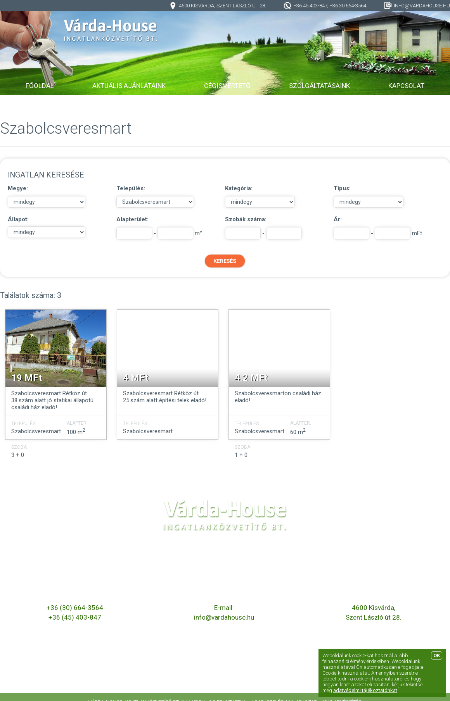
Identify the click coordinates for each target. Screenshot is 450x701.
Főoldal (40, 86)
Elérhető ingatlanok (97, 666)
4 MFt (135, 377)
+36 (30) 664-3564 (75, 607)
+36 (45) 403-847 (74, 617)
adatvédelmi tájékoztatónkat (365, 690)
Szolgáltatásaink (319, 86)
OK (436, 655)
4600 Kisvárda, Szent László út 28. (222, 6)
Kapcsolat (406, 86)
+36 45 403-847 (310, 6)
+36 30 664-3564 (348, 6)
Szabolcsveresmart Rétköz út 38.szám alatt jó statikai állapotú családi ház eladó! (52, 400)
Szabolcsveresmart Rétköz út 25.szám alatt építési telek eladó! (164, 397)
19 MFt (26, 377)
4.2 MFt (251, 377)
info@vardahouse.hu (422, 6)
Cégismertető (227, 86)
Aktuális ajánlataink (129, 86)
